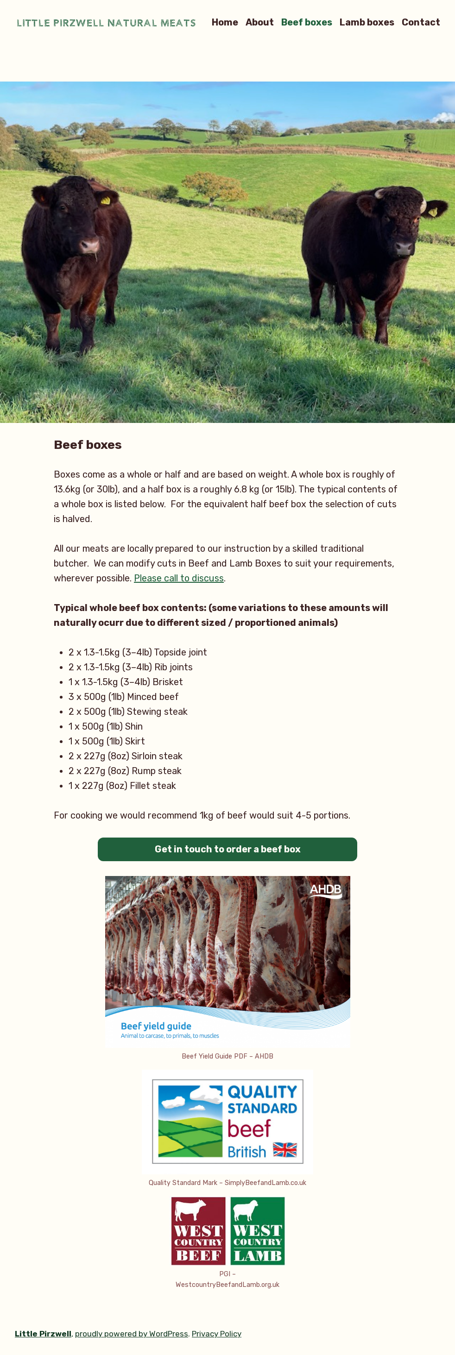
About (260, 22)
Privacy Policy (216, 1333)
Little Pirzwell (43, 1333)
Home (225, 22)
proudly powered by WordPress (131, 1333)
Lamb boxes (367, 22)
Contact (421, 22)
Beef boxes (306, 22)
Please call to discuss (179, 578)
